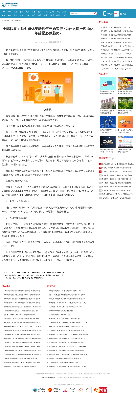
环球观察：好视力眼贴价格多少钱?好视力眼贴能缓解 (22, 295)
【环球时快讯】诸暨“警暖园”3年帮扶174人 (63, 362)
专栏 (15, 15)
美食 (3, 15)
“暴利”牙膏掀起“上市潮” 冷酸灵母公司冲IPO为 (65, 291)
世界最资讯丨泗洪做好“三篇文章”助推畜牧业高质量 (21, 319)
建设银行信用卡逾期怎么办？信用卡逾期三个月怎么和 (22, 307)
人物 (52, 12)
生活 (21, 15)
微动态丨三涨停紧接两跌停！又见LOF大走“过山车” (66, 327)
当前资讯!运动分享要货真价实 (59, 315)
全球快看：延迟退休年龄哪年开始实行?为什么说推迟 (22, 291)
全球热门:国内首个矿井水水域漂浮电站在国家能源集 (67, 299)
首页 (11, 21)
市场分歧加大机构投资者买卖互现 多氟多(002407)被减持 (68, 335)
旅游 (64, 12)
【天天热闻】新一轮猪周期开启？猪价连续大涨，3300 (68, 323)
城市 (39, 15)
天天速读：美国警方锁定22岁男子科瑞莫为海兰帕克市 (68, 366)
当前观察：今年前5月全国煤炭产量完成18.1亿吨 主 (66, 307)
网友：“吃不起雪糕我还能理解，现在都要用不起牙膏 (67, 295)
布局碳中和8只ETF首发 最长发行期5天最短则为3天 (67, 331)
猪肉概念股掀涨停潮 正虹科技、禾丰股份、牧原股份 (22, 362)
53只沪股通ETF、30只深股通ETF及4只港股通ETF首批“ (68, 355)
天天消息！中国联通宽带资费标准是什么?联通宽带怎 (22, 303)
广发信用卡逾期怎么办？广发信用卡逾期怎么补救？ (21, 311)
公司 (39, 12)
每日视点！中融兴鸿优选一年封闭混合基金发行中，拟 (22, 331)
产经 (9, 12)
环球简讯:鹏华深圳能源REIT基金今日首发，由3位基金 (22, 327)
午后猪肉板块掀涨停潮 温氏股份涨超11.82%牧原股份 (67, 347)
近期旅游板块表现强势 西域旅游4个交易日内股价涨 (67, 351)
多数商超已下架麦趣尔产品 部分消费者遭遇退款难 (66, 343)
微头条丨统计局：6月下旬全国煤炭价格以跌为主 (20, 315)
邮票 (58, 15)
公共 (58, 12)
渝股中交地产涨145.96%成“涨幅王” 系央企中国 (65, 359)
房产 (33, 15)
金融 (15, 12)
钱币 (52, 15)
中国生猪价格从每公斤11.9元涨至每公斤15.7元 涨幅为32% (23, 355)
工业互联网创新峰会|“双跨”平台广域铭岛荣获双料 (21, 359)
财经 (3, 12)
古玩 (64, 15)
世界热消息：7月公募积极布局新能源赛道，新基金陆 (22, 343)
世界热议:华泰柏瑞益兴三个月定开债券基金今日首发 (22, 335)
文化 (27, 12)
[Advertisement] (76, 4)
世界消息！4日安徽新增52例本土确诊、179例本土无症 (22, 347)
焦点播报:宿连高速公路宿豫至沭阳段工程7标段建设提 (22, 323)
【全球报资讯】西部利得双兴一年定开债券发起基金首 (22, 351)
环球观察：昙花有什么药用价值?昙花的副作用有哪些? (22, 299)
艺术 (33, 12)
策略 (9, 15)
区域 (46, 12)
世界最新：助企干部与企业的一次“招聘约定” (64, 319)
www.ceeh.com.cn (29, 374)
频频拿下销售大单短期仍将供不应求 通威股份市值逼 (67, 339)
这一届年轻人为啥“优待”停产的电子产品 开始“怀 (20, 366)
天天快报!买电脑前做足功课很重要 (61, 311)
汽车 (27, 15)
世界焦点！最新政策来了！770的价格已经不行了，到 (67, 303)
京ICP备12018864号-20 (48, 377)
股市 (21, 12)
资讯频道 (17, 21)
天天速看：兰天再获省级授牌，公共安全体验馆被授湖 (22, 339)
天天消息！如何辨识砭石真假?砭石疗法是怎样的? (117, 54)
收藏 (46, 15)
